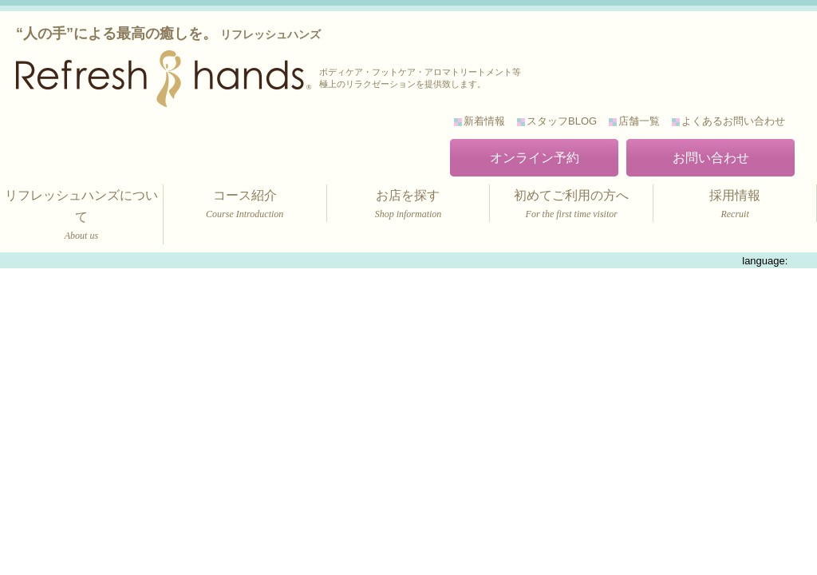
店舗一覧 (639, 121)
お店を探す (408, 205)
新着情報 (484, 121)
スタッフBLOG (562, 121)
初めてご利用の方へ (571, 205)
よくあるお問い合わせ (733, 121)
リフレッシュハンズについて (81, 216)
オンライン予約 (534, 158)
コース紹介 (245, 205)
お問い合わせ (711, 158)
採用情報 (734, 205)
